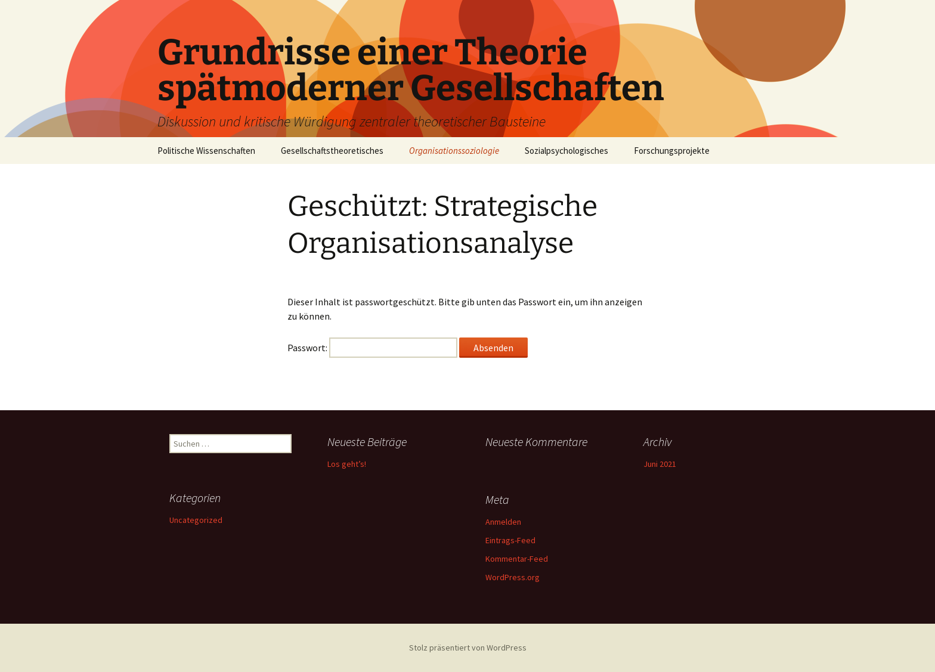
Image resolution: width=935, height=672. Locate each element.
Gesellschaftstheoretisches (332, 150)
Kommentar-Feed (516, 558)
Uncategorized (195, 520)
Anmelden (503, 521)
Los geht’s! (346, 464)
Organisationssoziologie (454, 150)
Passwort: (372, 348)
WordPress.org (512, 577)
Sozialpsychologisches (566, 150)
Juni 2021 (659, 464)
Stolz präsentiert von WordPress (468, 647)
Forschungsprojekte (672, 150)
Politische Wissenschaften (206, 150)
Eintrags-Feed (510, 540)
